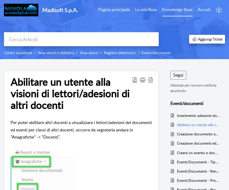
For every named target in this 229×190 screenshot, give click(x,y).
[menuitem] (114, 10)
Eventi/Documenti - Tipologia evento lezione (198, 161)
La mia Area (146, 9)
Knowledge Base (177, 9)
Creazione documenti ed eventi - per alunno (198, 143)
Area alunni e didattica (56, 52)
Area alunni (89, 52)
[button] (219, 10)
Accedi (204, 9)
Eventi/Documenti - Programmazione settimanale (198, 180)
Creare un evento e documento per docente (198, 152)
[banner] (114, 29)
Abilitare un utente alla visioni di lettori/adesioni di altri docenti (198, 124)
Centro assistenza (18, 52)
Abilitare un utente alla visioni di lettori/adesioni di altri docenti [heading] (70, 93)
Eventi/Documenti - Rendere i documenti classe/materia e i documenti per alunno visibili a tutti (198, 171)
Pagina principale (114, 9)
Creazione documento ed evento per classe (198, 133)
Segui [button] (178, 75)
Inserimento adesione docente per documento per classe (198, 115)
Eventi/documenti (156, 52)
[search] (81, 39)
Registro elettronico (120, 52)
